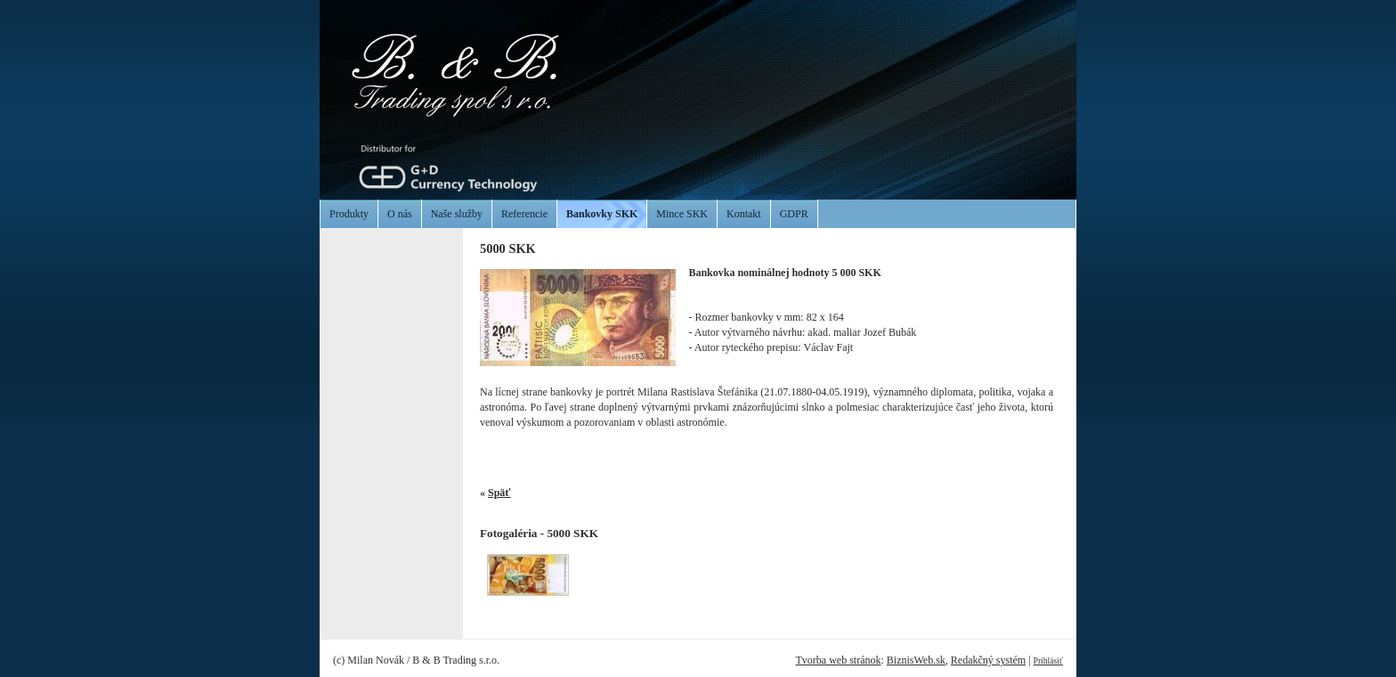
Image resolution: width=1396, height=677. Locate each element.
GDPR (794, 214)
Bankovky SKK (601, 214)
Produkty (349, 214)
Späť (499, 492)
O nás (399, 214)
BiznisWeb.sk (916, 660)
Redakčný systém (988, 660)
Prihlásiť (1048, 660)
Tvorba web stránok (838, 660)
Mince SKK (682, 214)
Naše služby (457, 214)
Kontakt (743, 214)
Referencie (524, 214)
